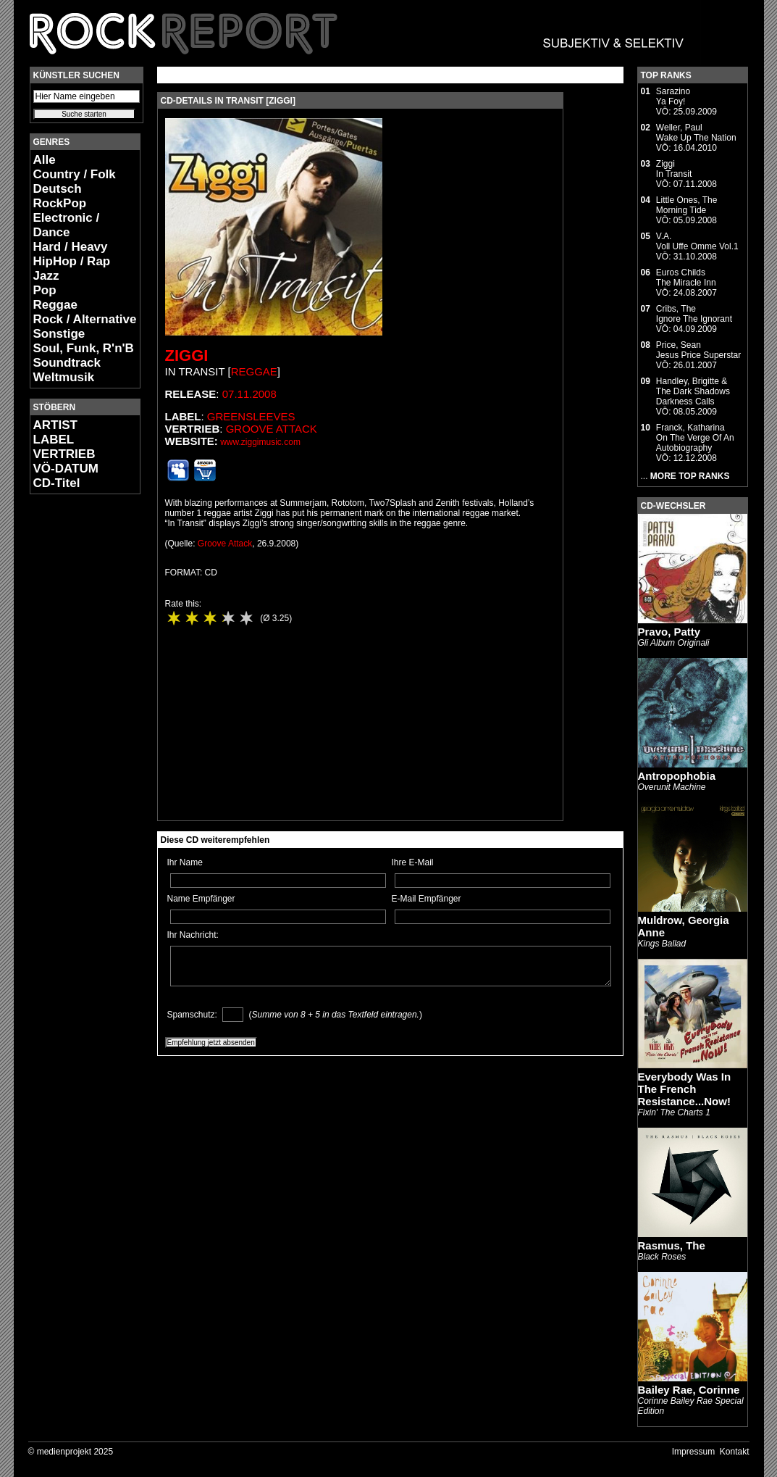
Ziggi (187, 355)
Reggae (55, 305)
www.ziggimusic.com (260, 442)
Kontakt (734, 1452)
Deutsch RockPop (60, 196)
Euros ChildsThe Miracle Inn (686, 277)
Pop (44, 290)
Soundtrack (67, 363)
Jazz (46, 276)
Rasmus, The (671, 1245)
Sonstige (59, 334)
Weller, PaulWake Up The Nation (696, 132)
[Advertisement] (73, 721)
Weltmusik (64, 377)
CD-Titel (56, 483)
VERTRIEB (64, 454)
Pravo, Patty (669, 631)
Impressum (693, 1452)
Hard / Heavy (70, 247)
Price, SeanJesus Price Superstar (698, 350)
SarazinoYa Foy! (673, 96)
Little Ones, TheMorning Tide (687, 205)
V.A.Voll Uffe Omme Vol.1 (697, 241)
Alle (44, 160)
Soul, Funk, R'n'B (83, 348)
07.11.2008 (249, 394)
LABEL (54, 439)
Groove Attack (271, 429)
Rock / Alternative (85, 319)
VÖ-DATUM (65, 468)
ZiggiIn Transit (674, 169)
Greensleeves (251, 416)
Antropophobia (676, 776)
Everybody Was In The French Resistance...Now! (684, 1088)
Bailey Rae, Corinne (689, 1390)
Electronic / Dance (66, 225)
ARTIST (55, 425)
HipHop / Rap (72, 261)
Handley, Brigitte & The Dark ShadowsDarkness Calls (693, 391)
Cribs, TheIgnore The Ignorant (694, 314)
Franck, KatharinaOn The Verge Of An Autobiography (695, 438)
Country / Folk (74, 174)
